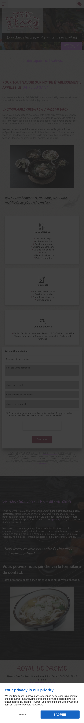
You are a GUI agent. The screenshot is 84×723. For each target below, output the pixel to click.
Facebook (37, 704)
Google (27, 704)
